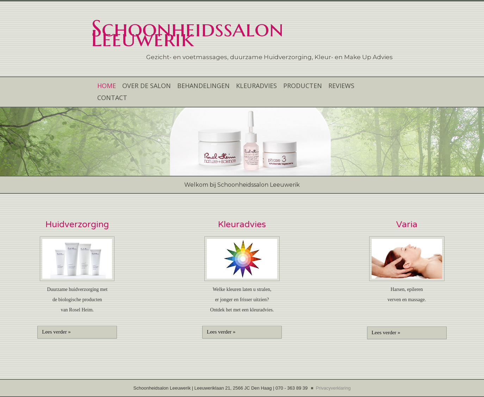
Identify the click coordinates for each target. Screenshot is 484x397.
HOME (106, 85)
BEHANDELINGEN (203, 85)
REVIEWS (341, 85)
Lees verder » (56, 332)
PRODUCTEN (302, 85)
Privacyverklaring (333, 388)
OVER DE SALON (146, 85)
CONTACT (112, 97)
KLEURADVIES (256, 85)
